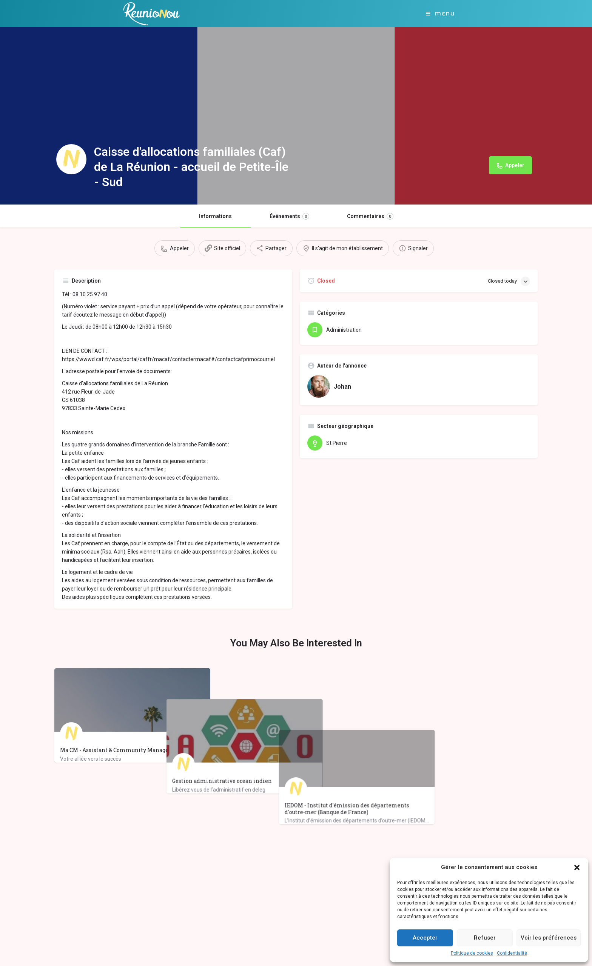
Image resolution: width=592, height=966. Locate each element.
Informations (215, 216)
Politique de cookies (472, 953)
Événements (289, 216)
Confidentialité (512, 953)
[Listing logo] (71, 159)
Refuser (485, 937)
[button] (577, 867)
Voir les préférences (549, 937)
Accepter (425, 937)
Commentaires (370, 216)
